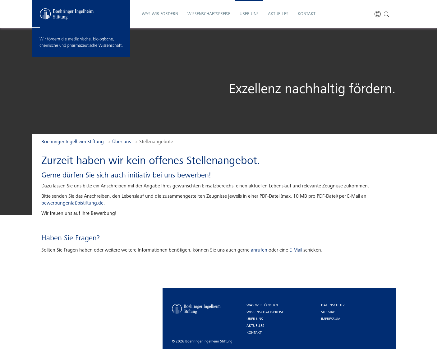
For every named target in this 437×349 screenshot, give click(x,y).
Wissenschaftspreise (265, 312)
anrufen (259, 250)
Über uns (254, 319)
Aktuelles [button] (278, 8)
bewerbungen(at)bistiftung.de (72, 203)
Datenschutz (333, 305)
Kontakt (306, 8)
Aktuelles (255, 326)
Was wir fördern (262, 305)
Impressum (330, 319)
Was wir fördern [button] (160, 8)
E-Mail (295, 250)
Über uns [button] (249, 8)
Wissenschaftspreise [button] (209, 8)
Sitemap (328, 312)
